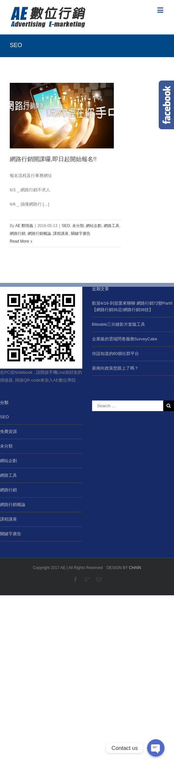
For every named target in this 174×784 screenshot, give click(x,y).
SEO (66, 225)
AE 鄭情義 (24, 225)
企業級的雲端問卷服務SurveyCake (124, 338)
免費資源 (8, 431)
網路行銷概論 (39, 233)
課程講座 (61, 233)
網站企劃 (93, 225)
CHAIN (135, 567)
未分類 (78, 225)
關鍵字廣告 (80, 233)
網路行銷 (17, 233)
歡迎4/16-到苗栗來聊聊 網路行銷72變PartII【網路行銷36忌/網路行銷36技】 (132, 306)
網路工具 (111, 225)
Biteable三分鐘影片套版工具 (118, 324)
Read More (19, 241)
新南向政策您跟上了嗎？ (115, 368)
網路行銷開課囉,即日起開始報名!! (53, 159)
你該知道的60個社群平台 (115, 353)
